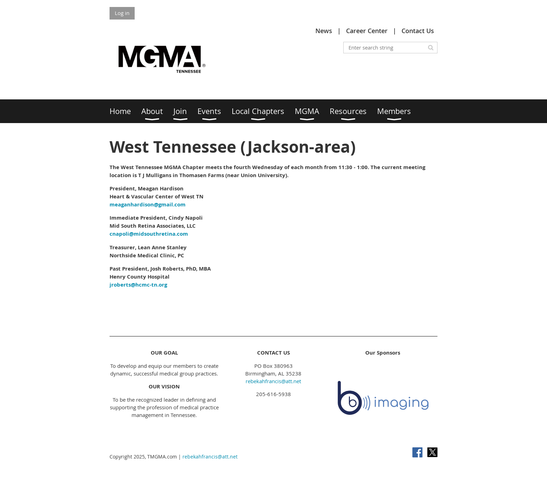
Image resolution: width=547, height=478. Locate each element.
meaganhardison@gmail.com (148, 204)
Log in (122, 12)
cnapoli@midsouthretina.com (149, 233)
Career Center (367, 30)
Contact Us (418, 30)
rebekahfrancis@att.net (273, 381)
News (323, 30)
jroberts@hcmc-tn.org (138, 284)
